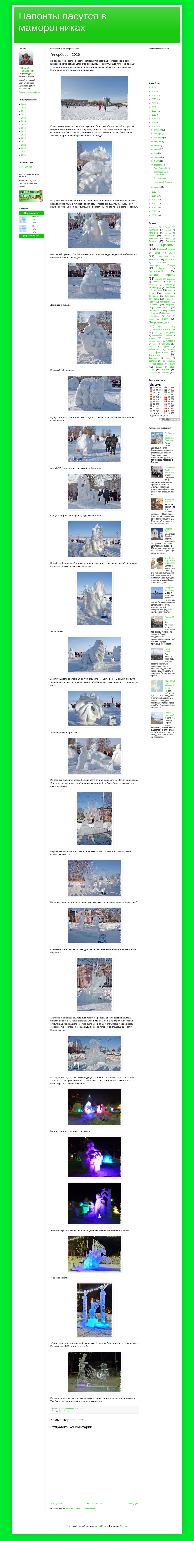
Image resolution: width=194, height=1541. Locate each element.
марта (157, 161)
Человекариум (168, 361)
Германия (161, 262)
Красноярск (170, 296)
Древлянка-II (156, 271)
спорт (155, 344)
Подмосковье (157, 330)
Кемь (170, 290)
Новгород (166, 313)
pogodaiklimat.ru (31, 235)
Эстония (165, 369)
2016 (23, 128)
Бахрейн (167, 236)
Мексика (162, 307)
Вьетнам (153, 259)
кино (151, 293)
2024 (23, 152)
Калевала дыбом (169, 500)
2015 (23, 125)
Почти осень (167, 650)
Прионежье (157, 335)
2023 (23, 148)
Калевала (168, 285)
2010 (23, 108)
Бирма (152, 241)
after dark (165, 372)
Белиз (167, 238)
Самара (167, 338)
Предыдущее (132, 1503)
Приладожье (169, 332)
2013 (23, 118)
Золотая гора (160, 178)
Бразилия (168, 245)
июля (156, 145)
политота (170, 329)
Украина (171, 349)
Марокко (170, 304)
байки (151, 235)
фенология (161, 352)
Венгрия (171, 249)
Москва (172, 310)
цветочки (153, 361)
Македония (165, 302)
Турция (166, 347)
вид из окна (165, 252)
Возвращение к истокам (161, 173)
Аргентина (153, 233)
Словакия (170, 341)
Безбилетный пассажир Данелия (170, 436)
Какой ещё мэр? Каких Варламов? (170, 560)
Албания (153, 230)
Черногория (158, 364)
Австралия (153, 227)
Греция (171, 265)
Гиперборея (64, 1411)
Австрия (166, 227)
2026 (154, 88)
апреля (157, 157)
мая (156, 153)
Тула (151, 347)
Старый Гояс (168, 530)
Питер (172, 326)
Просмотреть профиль (29, 92)
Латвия (152, 302)
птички (152, 338)
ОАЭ (169, 316)
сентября (158, 137)
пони (157, 333)
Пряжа (169, 335)
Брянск (160, 249)
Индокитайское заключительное (170, 684)
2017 (23, 131)
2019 (23, 138)
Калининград (155, 287)
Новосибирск (154, 316)
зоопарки (157, 282)
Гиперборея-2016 (162, 168)
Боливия (170, 241)
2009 (23, 104)
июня (156, 149)
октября (158, 133)
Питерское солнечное (170, 589)
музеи (155, 313)
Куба (156, 299)
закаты (159, 279)
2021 (23, 141)
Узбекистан (154, 349)
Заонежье (171, 279)
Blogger (123, 1526)
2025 (23, 155)
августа (158, 141)
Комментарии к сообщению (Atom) (82, 1508)
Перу (165, 318)
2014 (23, 121)
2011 (23, 111)
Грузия (162, 268)
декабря (158, 130)
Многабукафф (155, 310)
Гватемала (170, 260)
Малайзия (153, 305)
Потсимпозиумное (170, 468)
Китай (167, 293)
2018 (23, 135)
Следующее (56, 1503)
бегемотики (153, 238)
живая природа (162, 274)
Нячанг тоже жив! (169, 714)
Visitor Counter (25, 167)
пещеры (159, 326)
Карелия (157, 290)
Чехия (172, 363)
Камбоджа (170, 287)
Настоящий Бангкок (163, 182)
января (157, 187)
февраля (158, 165)
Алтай (168, 230)
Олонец (152, 319)
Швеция (159, 367)
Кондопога (153, 296)
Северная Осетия (155, 341)
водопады (163, 257)
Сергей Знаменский (28, 69)
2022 (23, 145)
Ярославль (153, 373)
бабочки (168, 233)
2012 (23, 114)
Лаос (168, 299)
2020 (154, 111)
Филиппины (155, 355)
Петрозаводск (31, 213)
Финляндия (154, 358)
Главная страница (94, 1503)
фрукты (168, 358)
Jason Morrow (101, 1526)
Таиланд (165, 343)
